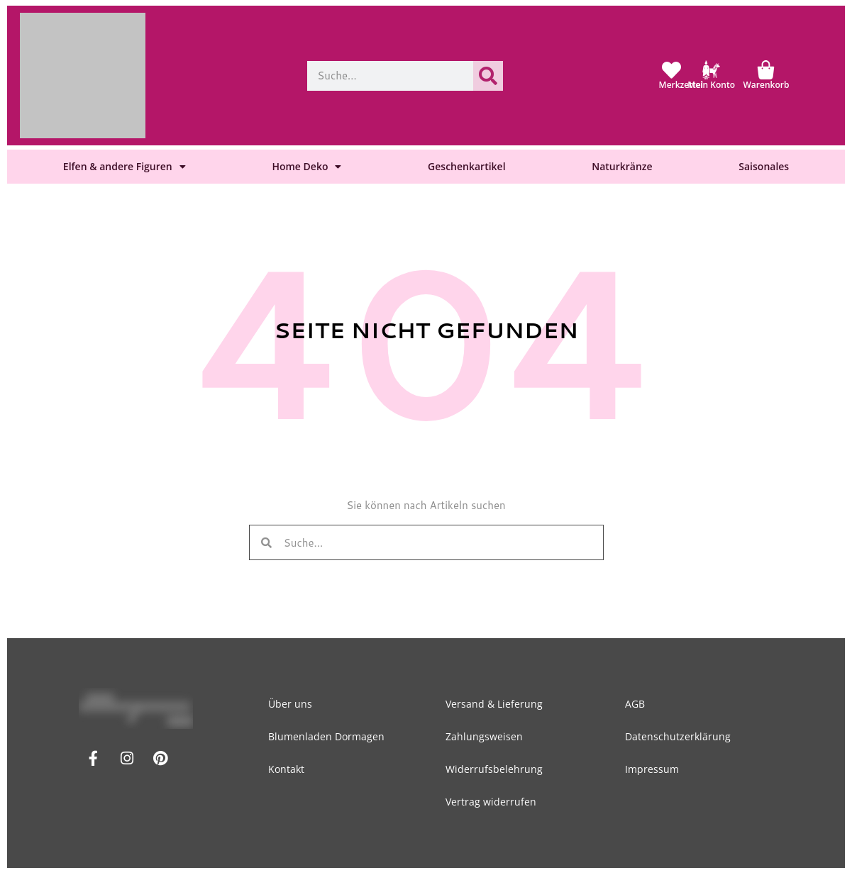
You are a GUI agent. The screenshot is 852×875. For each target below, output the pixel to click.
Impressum (652, 769)
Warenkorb (766, 85)
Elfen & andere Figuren (124, 167)
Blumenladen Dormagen (328, 736)
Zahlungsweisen (486, 736)
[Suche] (488, 76)
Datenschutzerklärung (678, 736)
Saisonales (763, 166)
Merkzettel (681, 85)
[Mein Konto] (711, 69)
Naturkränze (622, 166)
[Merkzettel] (671, 69)
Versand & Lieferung (496, 703)
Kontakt (288, 769)
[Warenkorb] (765, 69)
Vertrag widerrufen (493, 801)
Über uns (292, 703)
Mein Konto (711, 85)
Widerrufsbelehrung (496, 769)
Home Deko (306, 167)
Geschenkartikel (466, 166)
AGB (635, 703)
